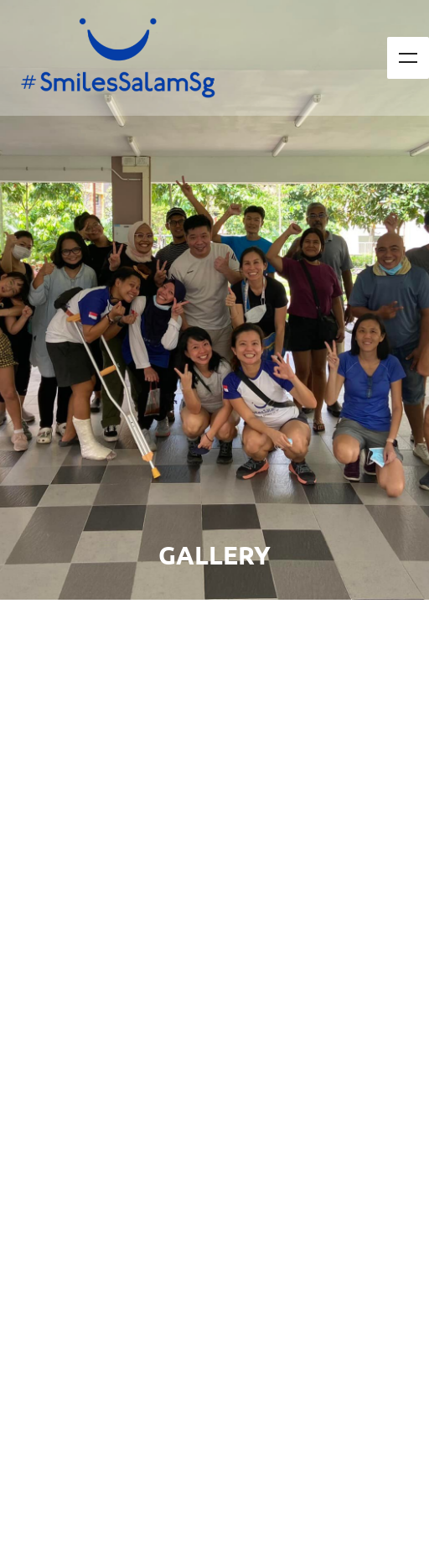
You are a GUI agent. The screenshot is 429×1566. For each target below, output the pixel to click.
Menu (408, 58)
